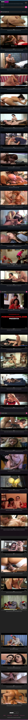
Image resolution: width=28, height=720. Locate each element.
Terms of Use (22, 715)
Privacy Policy (9, 715)
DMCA (4, 715)
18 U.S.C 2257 (16, 715)
